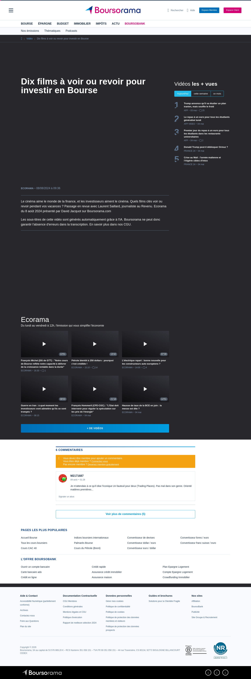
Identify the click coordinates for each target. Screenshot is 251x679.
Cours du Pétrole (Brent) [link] (87, 548)
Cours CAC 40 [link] (29, 548)
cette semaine (201, 93)
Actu (115, 23)
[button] (11, 10)
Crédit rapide (99, 566)
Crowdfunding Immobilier (176, 577)
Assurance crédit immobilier (107, 572)
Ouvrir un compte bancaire (35, 566)
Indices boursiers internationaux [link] (91, 537)
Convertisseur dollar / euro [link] (141, 542)
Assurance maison (102, 577)
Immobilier (82, 23)
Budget (63, 23)
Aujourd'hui (182, 93)
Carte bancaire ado (31, 572)
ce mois (217, 93)
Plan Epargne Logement (176, 566)
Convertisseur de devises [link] (141, 537)
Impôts (101, 23)
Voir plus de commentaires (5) (125, 514)
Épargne (45, 23)
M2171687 (77, 475)
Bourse (27, 23)
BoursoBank (135, 23)
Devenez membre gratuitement (103, 464)
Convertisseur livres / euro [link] (194, 537)
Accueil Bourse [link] (29, 537)
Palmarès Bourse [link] (83, 542)
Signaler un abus (66, 496)
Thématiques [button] (52, 30)
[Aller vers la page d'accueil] (124, 10)
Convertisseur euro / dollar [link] (141, 548)
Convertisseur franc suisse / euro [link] (198, 542)
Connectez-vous (100, 461)
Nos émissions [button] (30, 30)
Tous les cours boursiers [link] (34, 542)
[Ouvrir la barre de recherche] (175, 10)
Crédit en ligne (29, 577)
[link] (24, 610)
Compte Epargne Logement (178, 572)
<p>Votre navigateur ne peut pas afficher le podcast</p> (95, 272)
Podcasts (71, 30)
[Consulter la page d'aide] (191, 10)
